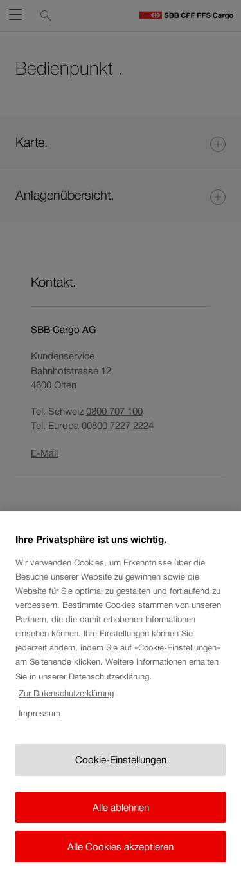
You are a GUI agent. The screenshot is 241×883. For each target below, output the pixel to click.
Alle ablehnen (121, 826)
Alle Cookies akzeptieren (120, 866)
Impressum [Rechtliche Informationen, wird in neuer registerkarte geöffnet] (39, 732)
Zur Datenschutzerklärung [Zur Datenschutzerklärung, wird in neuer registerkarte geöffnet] (66, 713)
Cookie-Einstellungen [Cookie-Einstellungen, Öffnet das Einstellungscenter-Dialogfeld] (120, 779)
